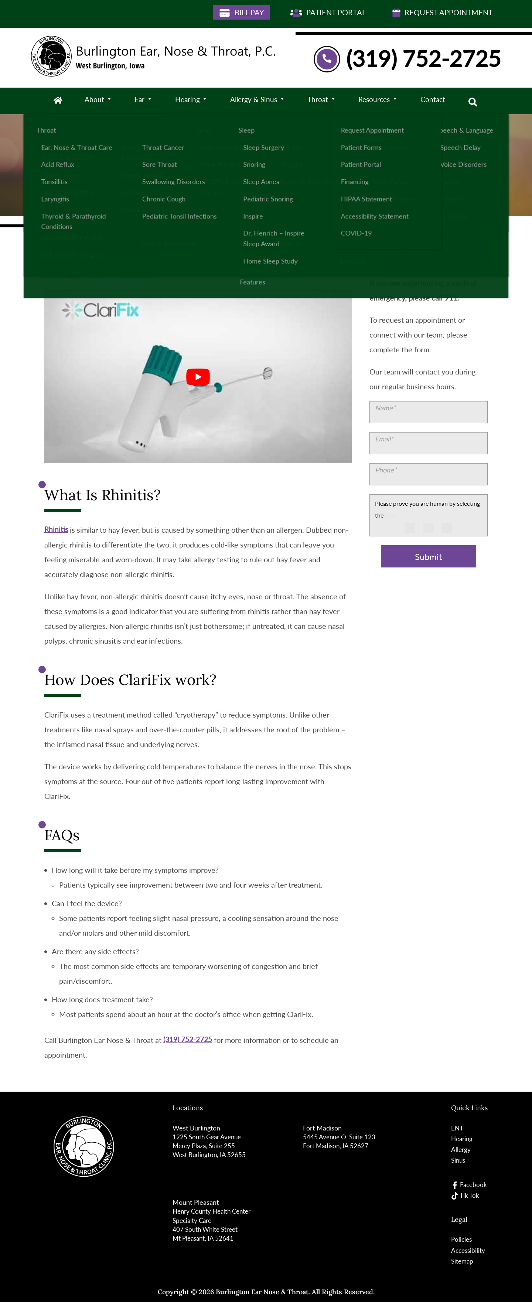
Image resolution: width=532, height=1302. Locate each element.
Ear (139, 100)
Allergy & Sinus (254, 100)
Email (384, 439)
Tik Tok (465, 1195)
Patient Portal (328, 13)
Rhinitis (56, 529)
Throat (318, 100)
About (95, 100)
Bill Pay (241, 13)
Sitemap (462, 1261)
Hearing (187, 100)
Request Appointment (442, 13)
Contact (434, 100)
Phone (386, 470)
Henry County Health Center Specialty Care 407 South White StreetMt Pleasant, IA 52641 (214, 1224)
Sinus (458, 1160)
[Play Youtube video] (198, 376)
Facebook (469, 1184)
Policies (461, 1239)
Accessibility (468, 1250)
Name (385, 408)
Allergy (460, 1149)
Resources (375, 100)
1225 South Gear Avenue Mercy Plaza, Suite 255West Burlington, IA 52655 (210, 1146)
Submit (428, 556)
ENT (456, 1128)
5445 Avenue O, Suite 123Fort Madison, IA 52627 (341, 1141)
